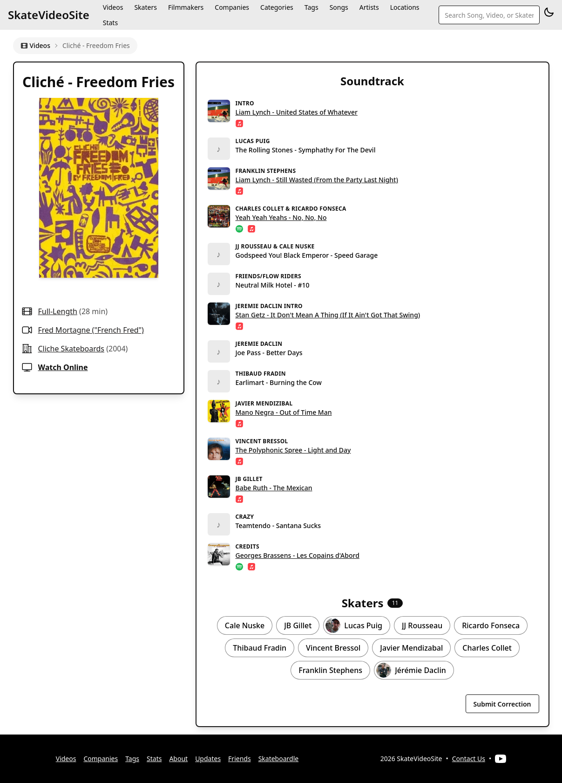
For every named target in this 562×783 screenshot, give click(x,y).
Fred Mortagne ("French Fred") (91, 330)
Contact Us (468, 758)
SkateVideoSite (48, 14)
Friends (239, 758)
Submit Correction (502, 704)
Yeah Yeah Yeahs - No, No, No (281, 217)
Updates (208, 758)
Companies (100, 758)
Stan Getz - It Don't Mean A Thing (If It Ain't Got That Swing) (328, 314)
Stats (110, 22)
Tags (132, 758)
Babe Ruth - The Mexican (274, 487)
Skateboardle (278, 758)
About (178, 758)
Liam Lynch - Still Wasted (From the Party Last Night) (317, 179)
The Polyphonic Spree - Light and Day (293, 450)
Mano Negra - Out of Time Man (284, 412)
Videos (35, 45)
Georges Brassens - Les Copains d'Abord (297, 555)
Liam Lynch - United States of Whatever (297, 112)
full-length (57, 311)
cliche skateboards (71, 348)
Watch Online (63, 367)
